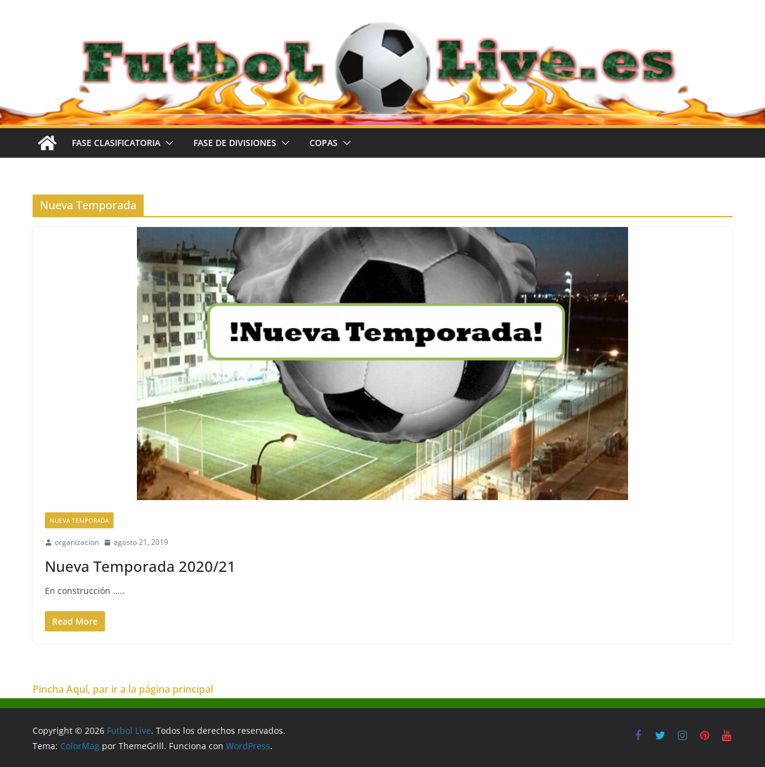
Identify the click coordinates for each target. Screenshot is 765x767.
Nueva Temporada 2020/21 (140, 566)
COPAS (323, 142)
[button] (167, 143)
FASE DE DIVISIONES (234, 142)
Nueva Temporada (79, 520)
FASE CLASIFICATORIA (116, 142)
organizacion (77, 542)
